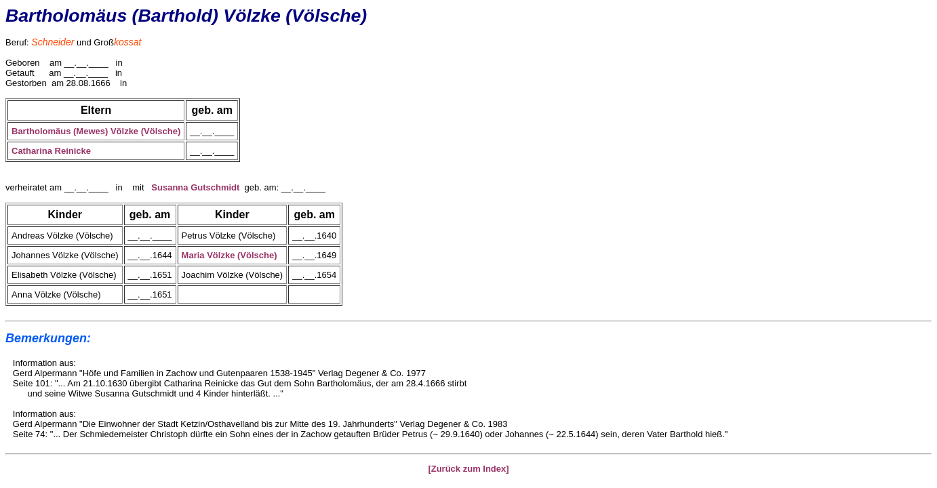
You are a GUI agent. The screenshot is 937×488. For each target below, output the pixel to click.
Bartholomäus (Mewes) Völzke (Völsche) (96, 131)
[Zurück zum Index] (468, 469)
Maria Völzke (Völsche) (229, 255)
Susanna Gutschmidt (195, 187)
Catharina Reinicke (51, 151)
